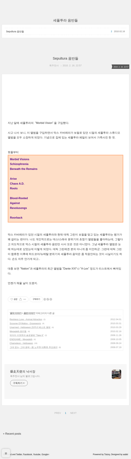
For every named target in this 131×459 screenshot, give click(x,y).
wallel (125, 454)
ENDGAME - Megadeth (21, 339)
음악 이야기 (15, 313)
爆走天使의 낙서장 (22, 371)
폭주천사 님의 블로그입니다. (25, 376)
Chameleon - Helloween (21, 343)
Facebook (27, 454)
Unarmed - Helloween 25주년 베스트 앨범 (30, 327)
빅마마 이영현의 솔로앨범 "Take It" (27, 335)
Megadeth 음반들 (18, 331)
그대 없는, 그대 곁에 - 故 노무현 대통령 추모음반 (34, 347)
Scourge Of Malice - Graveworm (25, 323)
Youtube (37, 454)
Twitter (19, 454)
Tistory (107, 454)
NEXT (72, 412)
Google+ (45, 454)
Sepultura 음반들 (15, 31)
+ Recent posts (12, 433)
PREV (57, 412)
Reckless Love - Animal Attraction (26, 319)
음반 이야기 (29, 313)
